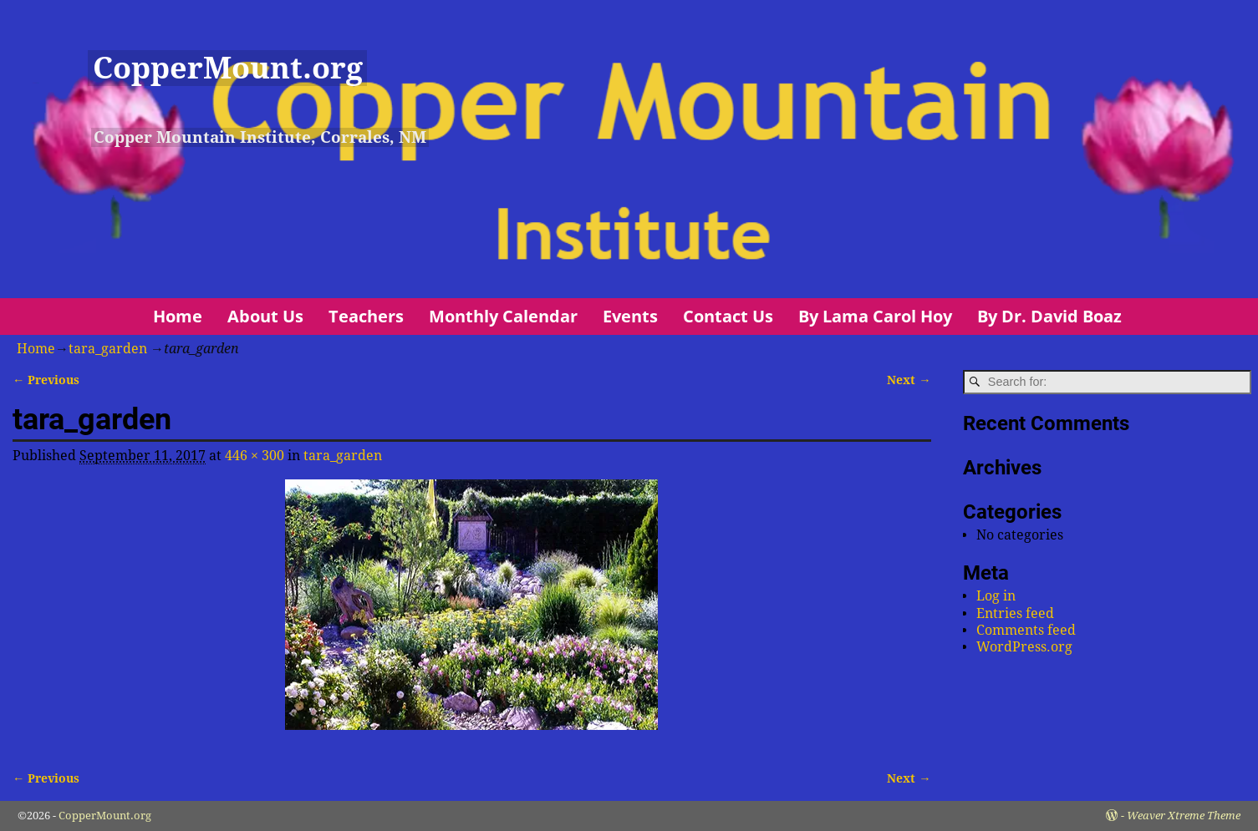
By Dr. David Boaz (1049, 316)
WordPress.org (1024, 647)
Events (630, 316)
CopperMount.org (228, 68)
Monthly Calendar (503, 316)
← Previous (46, 380)
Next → (908, 380)
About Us (265, 316)
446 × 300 (254, 456)
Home (177, 316)
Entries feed (1015, 613)
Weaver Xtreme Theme (1183, 815)
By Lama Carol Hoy (875, 316)
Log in (996, 596)
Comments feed (1026, 630)
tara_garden (108, 349)
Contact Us (728, 316)
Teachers (366, 316)
